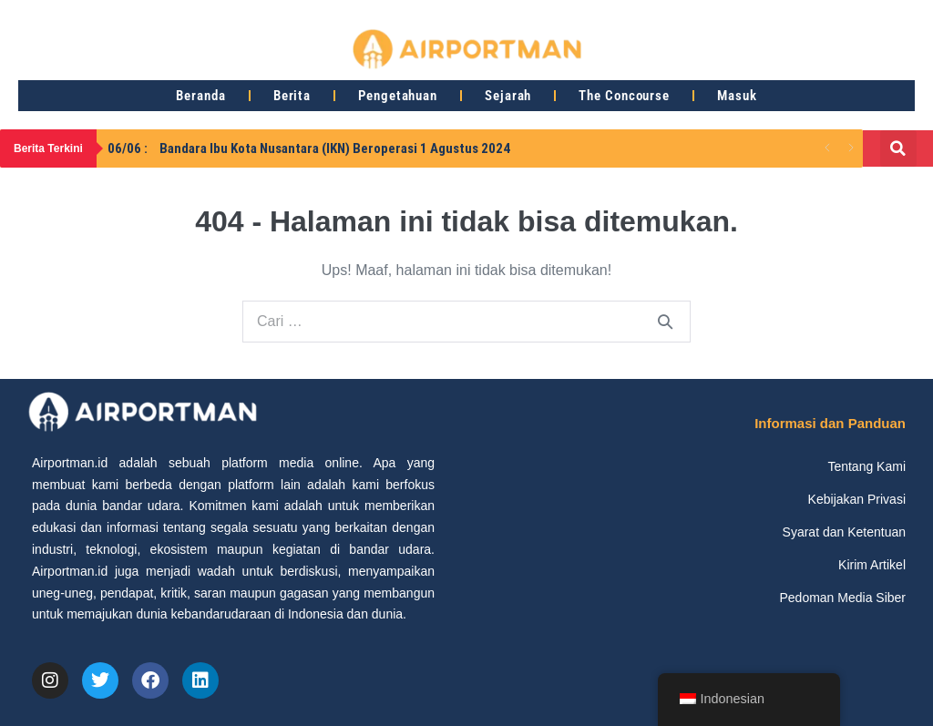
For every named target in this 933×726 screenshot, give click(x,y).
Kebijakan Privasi (857, 499)
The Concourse (624, 95)
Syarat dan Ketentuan (844, 532)
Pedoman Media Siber (842, 597)
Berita (292, 95)
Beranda (200, 95)
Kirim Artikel (872, 564)
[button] (898, 148)
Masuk (737, 95)
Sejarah (508, 95)
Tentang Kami (866, 466)
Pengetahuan (397, 95)
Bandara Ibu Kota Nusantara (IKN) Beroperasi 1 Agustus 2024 (309, 148)
